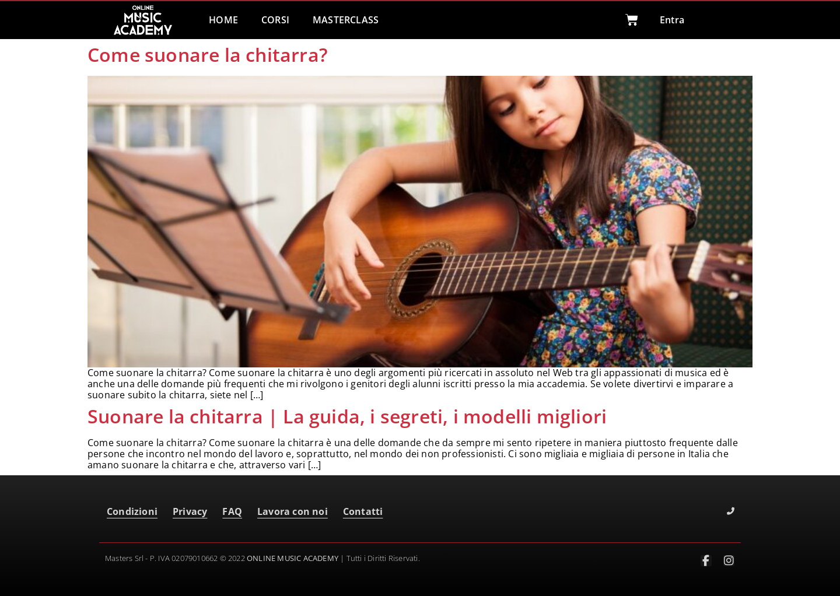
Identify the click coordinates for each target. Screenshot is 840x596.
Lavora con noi (292, 511)
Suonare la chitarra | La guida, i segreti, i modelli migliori (347, 416)
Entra (672, 19)
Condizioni (132, 511)
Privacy (190, 511)
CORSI (275, 19)
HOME (223, 19)
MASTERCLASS (346, 19)
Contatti (363, 511)
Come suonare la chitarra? (208, 54)
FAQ (232, 511)
